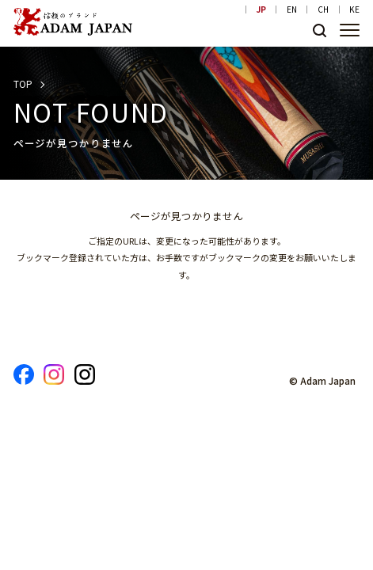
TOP (22, 83)
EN (292, 9)
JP (261, 9)
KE (354, 9)
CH (323, 9)
